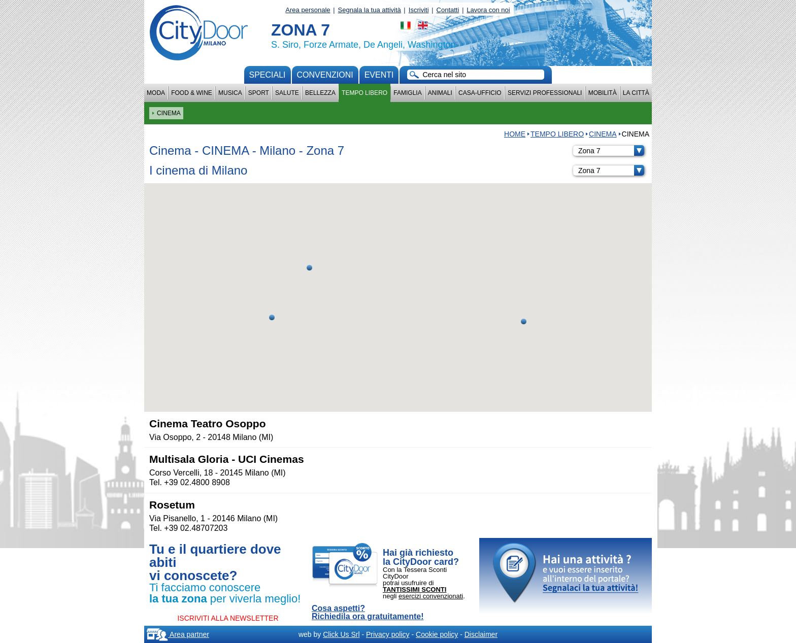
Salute (287, 92)
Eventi (379, 75)
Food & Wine (191, 92)
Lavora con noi (488, 10)
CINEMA (602, 134)
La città (636, 92)
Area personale (307, 10)
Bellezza (320, 92)
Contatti (448, 10)
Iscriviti (419, 10)
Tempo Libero (364, 92)
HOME (514, 134)
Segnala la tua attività (369, 10)
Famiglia (407, 92)
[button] (309, 267)
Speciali (267, 75)
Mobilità (602, 92)
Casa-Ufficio (480, 92)
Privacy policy (388, 634)
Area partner (178, 634)
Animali (440, 92)
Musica (230, 92)
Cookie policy (437, 634)
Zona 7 (611, 151)
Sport (258, 92)
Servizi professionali (545, 92)
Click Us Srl (341, 634)
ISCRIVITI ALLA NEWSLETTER (227, 618)
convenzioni (325, 75)
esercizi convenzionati (431, 596)
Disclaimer (481, 634)
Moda (156, 92)
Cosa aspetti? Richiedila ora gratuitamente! (368, 612)
